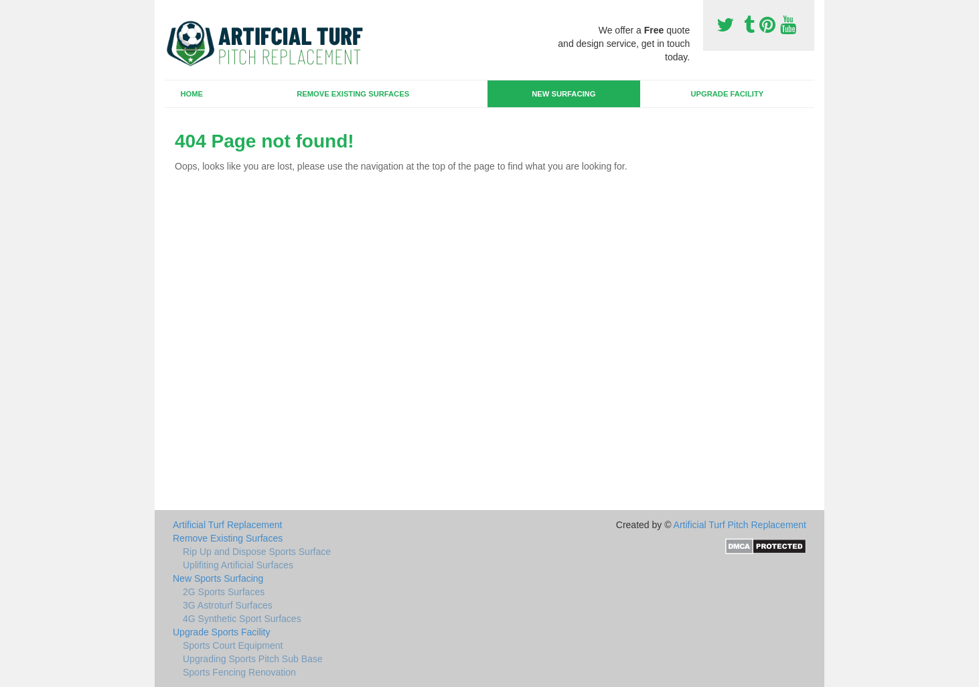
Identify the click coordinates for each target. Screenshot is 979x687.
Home (191, 94)
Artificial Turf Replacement (227, 524)
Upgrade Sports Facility (222, 632)
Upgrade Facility (726, 94)
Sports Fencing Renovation (239, 672)
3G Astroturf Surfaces (228, 605)
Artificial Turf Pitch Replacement (740, 524)
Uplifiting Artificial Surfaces (238, 565)
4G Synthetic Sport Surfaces (242, 618)
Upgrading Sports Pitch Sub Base (253, 658)
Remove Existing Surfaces (353, 94)
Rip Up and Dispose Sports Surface (257, 551)
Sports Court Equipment (233, 645)
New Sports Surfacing (218, 578)
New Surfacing (563, 94)
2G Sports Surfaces (224, 591)
